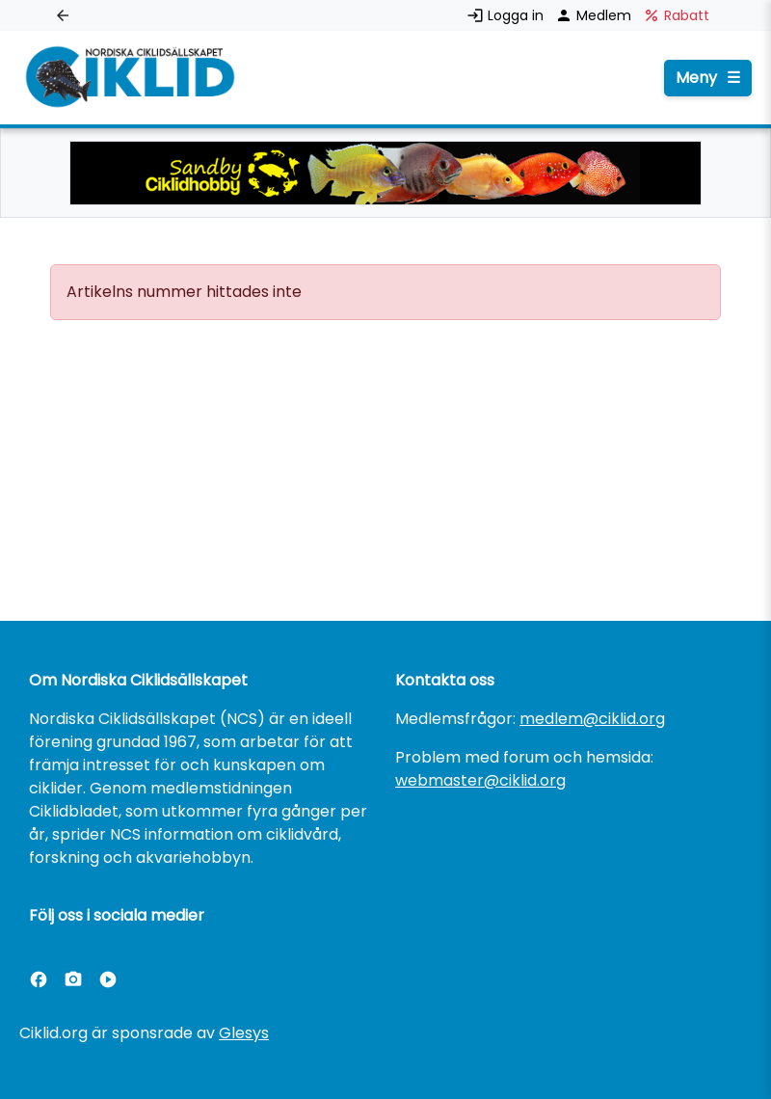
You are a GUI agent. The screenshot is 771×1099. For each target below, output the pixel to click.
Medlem (595, 15)
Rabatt (676, 15)
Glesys (244, 1033)
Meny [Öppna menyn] (708, 78)
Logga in (506, 15)
